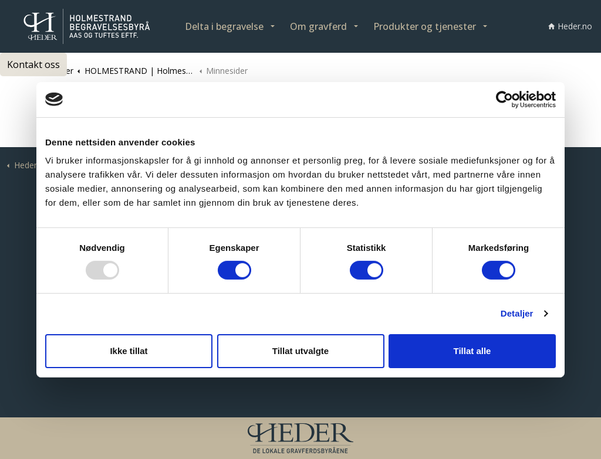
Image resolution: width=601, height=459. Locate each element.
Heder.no (570, 26)
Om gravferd (318, 26)
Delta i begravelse (224, 26)
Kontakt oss (33, 64)
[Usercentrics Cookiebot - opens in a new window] (504, 99)
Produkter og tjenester (424, 26)
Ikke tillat (128, 351)
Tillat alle (472, 351)
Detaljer (517, 313)
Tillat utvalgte (300, 351)
